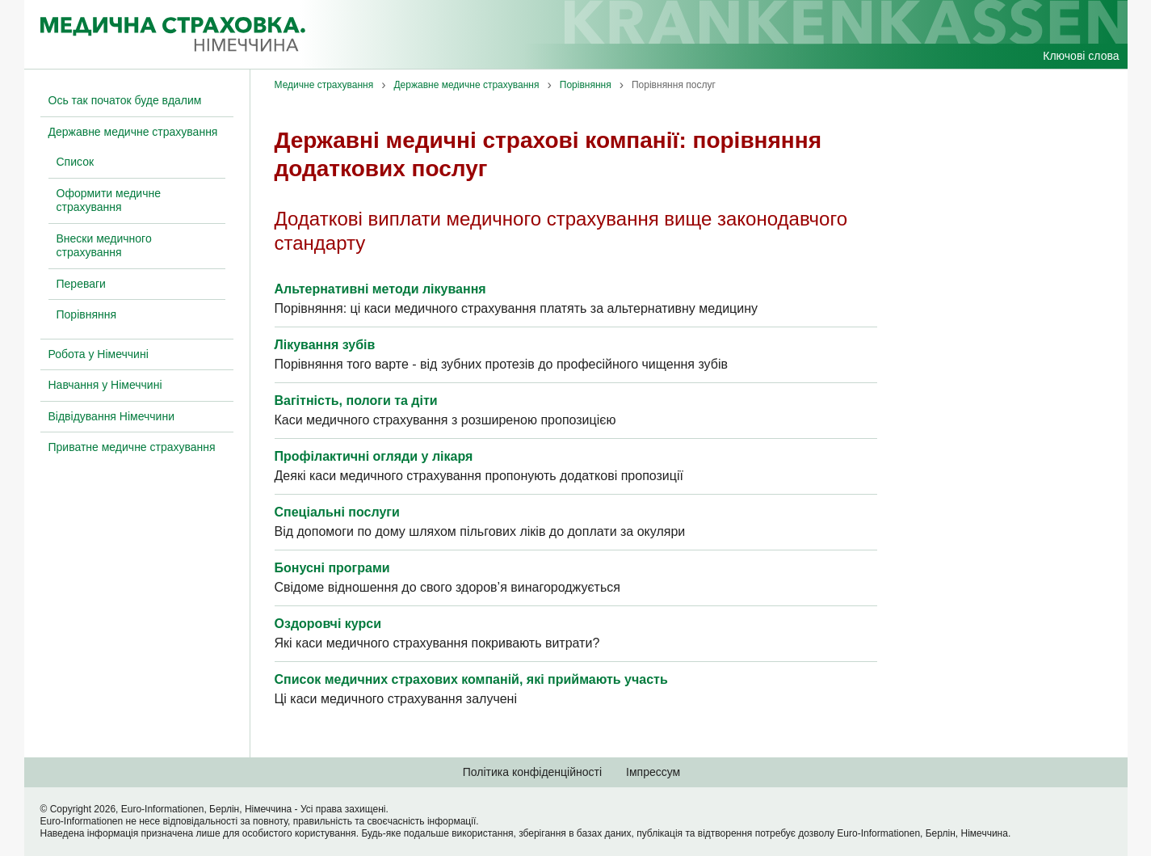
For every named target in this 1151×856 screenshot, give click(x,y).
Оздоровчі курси (328, 623)
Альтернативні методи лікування (380, 289)
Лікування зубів (325, 345)
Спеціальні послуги (337, 512)
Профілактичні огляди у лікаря (374, 456)
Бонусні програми (332, 568)
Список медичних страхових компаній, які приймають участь (471, 679)
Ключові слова (1081, 55)
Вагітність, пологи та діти (356, 400)
